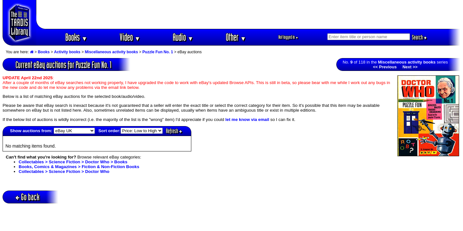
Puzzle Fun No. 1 (157, 52)
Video (130, 37)
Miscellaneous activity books (111, 52)
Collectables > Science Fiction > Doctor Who (64, 171)
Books (76, 37)
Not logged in (288, 37)
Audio (183, 37)
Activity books (67, 52)
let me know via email (247, 119)
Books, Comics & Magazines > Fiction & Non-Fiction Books (79, 166)
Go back (27, 197)
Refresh (174, 130)
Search (419, 37)
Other (236, 37)
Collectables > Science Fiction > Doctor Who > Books (73, 161)
